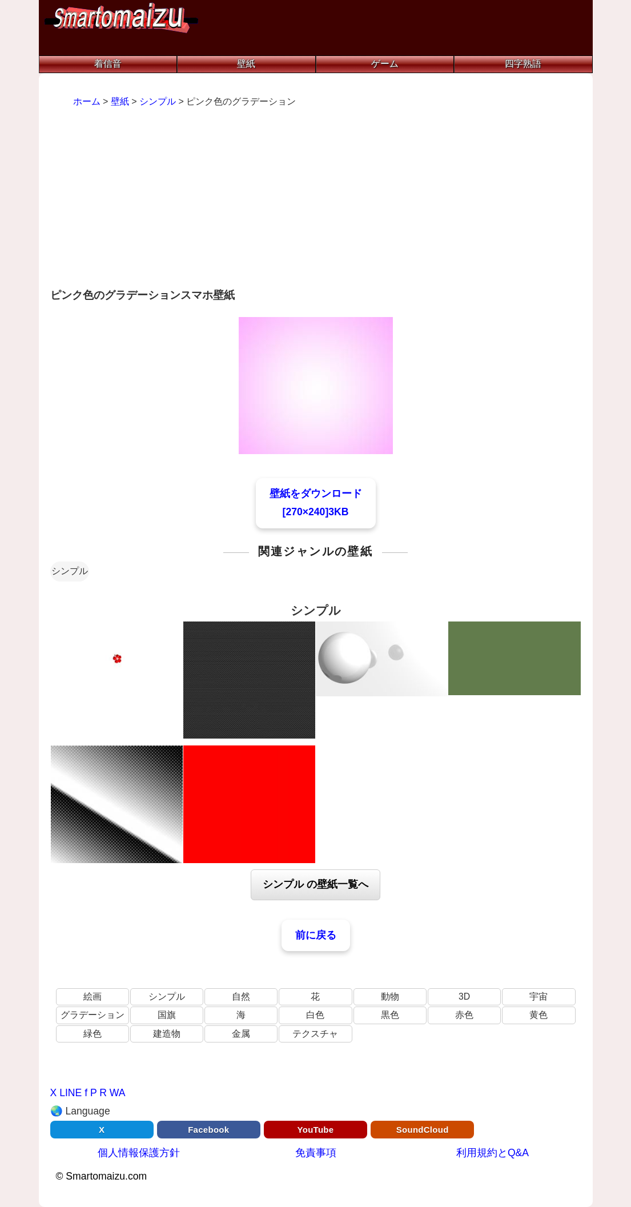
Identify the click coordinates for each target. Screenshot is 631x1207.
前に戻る (315, 935)
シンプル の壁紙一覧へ (315, 884)
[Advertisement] (315, 199)
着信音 (108, 64)
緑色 (92, 1033)
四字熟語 (523, 64)
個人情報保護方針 (139, 1152)
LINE (70, 1092)
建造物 (166, 1033)
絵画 (92, 996)
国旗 (167, 1015)
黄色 (538, 1015)
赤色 (464, 1015)
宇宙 (538, 996)
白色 (315, 1015)
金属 (241, 1033)
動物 (390, 996)
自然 (241, 996)
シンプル (69, 571)
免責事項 (315, 1152)
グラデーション (92, 1015)
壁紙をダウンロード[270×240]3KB (316, 503)
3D (464, 996)
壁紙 (246, 64)
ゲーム (385, 64)
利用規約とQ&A (492, 1152)
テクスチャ (315, 1033)
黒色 (390, 1015)
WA (118, 1092)
